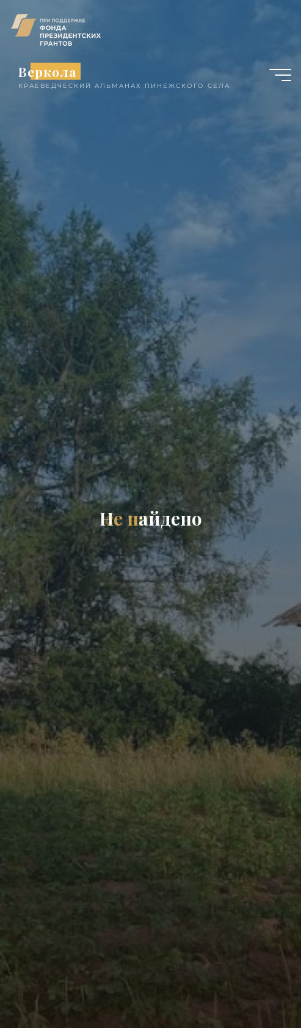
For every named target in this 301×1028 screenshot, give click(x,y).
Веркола (47, 70)
